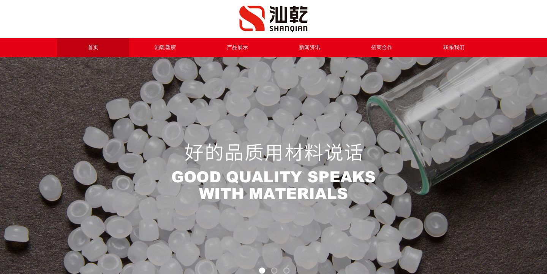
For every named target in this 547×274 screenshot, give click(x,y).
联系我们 (454, 47)
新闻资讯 (309, 47)
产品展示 (237, 47)
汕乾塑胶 (165, 47)
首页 (93, 47)
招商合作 (381, 47)
